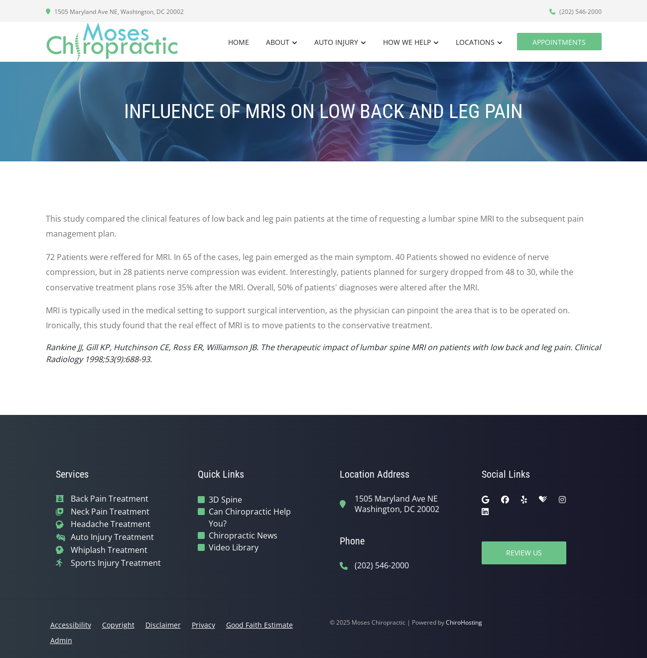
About (277, 42)
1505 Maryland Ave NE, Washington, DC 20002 (115, 11)
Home (238, 42)
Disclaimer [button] (163, 625)
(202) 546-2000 (575, 11)
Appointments (559, 42)
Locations (475, 42)
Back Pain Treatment (109, 499)
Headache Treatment (110, 524)
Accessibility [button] (70, 625)
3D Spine (225, 499)
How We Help (407, 42)
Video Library (234, 547)
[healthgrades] (543, 500)
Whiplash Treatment (109, 550)
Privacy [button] (203, 625)
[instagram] (562, 500)
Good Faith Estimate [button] (259, 625)
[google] (485, 500)
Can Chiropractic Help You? (250, 517)
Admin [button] (61, 640)
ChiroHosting (464, 622)
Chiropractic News (243, 535)
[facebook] (505, 500)
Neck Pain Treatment (110, 512)
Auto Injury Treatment (112, 537)
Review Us (524, 552)
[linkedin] (485, 512)
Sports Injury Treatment (116, 563)
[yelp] (524, 500)
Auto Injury (336, 42)
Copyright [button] (118, 625)
